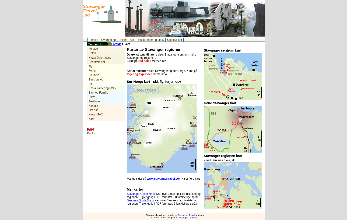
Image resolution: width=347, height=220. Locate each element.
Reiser (123, 40)
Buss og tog (96, 79)
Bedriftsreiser (97, 62)
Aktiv (92, 97)
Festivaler (95, 101)
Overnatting (108, 40)
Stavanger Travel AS (188, 217)
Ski (132, 40)
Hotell (92, 53)
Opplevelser (174, 40)
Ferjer (92, 70)
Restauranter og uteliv (150, 40)
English (91, 133)
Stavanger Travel (186, 215)
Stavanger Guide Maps (141, 194)
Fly (90, 66)
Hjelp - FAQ (96, 114)
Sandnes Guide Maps (140, 200)
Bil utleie (94, 75)
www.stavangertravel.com (164, 178)
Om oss (93, 110)
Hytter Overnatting (100, 57)
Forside (93, 40)
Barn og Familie (98, 92)
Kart (91, 119)
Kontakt (93, 106)
